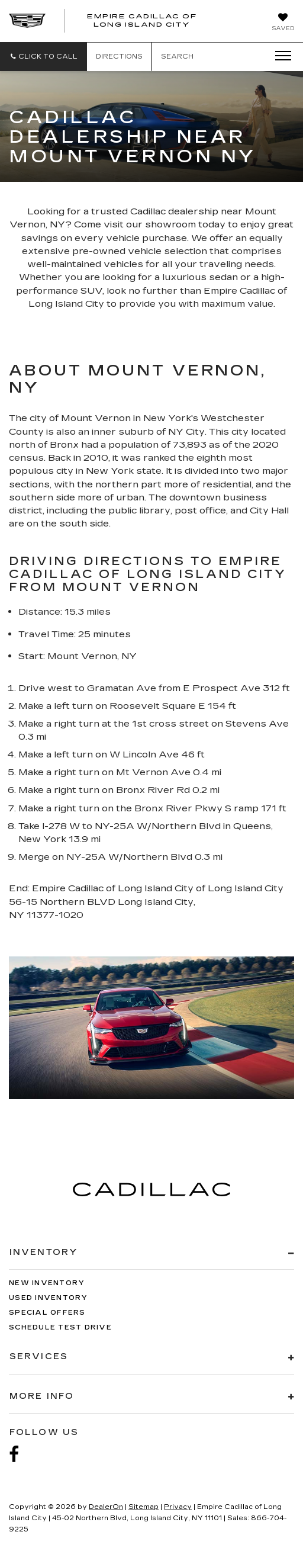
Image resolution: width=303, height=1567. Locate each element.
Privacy (178, 1507)
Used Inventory (48, 1298)
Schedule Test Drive (60, 1327)
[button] (43, 56)
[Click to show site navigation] (279, 56)
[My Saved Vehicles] (283, 23)
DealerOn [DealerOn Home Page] (106, 1507)
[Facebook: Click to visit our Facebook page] (20, 1454)
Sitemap (143, 1507)
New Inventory (47, 1283)
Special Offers (47, 1312)
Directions (119, 56)
